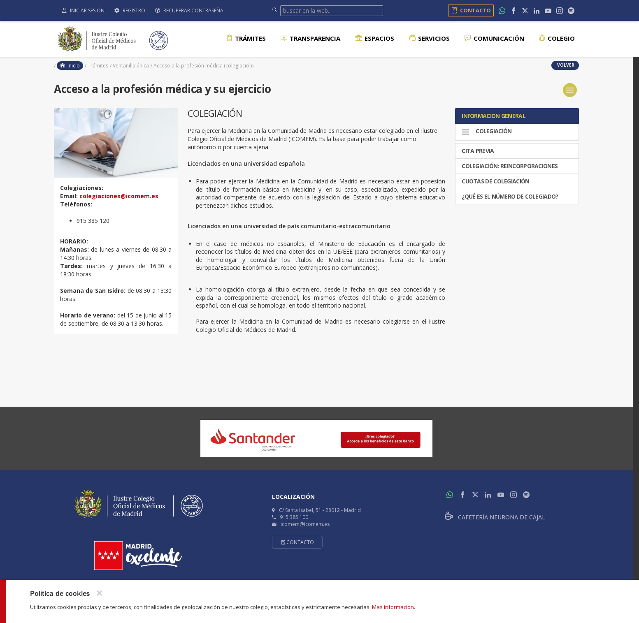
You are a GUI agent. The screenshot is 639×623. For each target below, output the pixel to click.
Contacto (469, 10)
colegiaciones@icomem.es (118, 196)
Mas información (393, 607)
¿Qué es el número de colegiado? (509, 194)
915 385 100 (294, 517)
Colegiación (486, 132)
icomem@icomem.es (305, 524)
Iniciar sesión (83, 10)
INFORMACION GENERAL (492, 116)
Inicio (70, 65)
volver (565, 65)
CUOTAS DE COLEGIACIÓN (495, 179)
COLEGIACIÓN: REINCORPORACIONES (509, 163)
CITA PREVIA (477, 148)
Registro (129, 10)
